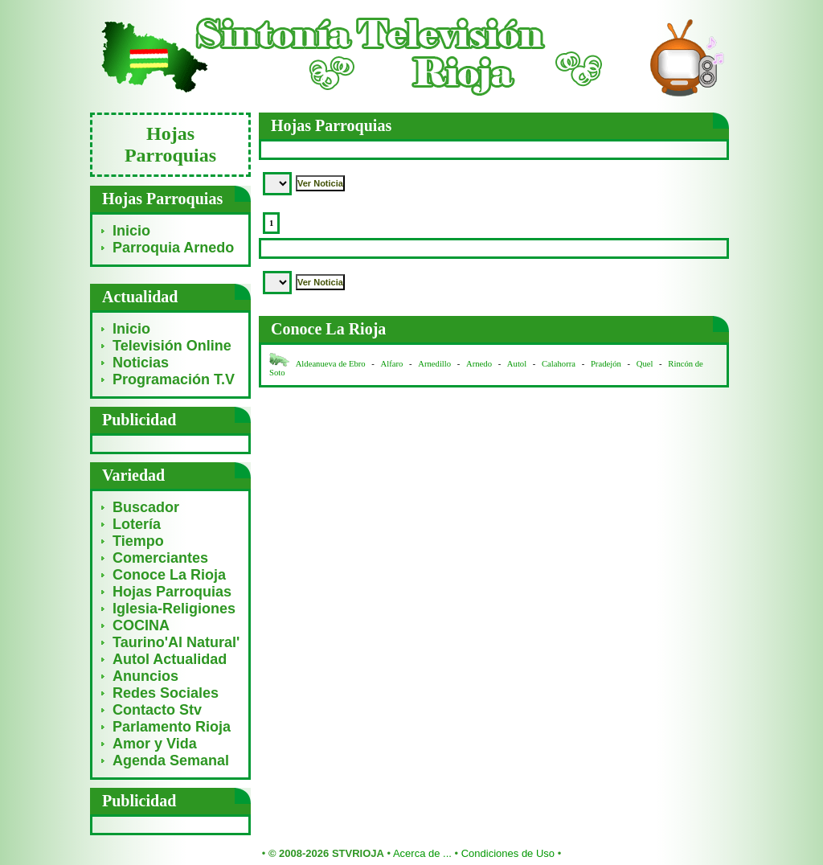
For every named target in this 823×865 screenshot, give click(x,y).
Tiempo (138, 541)
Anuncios (145, 676)
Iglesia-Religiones (174, 609)
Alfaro (392, 363)
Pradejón (606, 363)
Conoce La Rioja (169, 575)
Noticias (141, 363)
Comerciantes (160, 558)
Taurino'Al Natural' (176, 642)
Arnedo (479, 363)
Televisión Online (172, 346)
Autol (518, 363)
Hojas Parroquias (172, 592)
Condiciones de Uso (508, 853)
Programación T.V (174, 379)
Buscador (146, 507)
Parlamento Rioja (172, 727)
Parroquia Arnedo (173, 248)
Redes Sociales (166, 693)
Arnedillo (434, 363)
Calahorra (558, 363)
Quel (645, 363)
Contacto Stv (157, 710)
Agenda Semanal (171, 760)
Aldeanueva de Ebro (331, 363)
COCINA (141, 625)
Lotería (137, 524)
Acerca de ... (422, 853)
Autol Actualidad (170, 659)
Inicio (131, 231)
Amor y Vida (155, 744)
